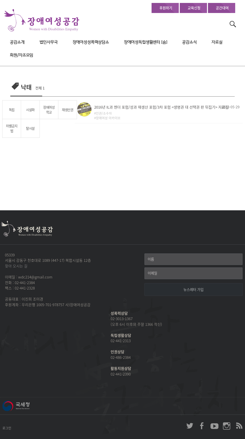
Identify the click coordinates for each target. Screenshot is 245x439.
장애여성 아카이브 (108, 117)
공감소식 (189, 42)
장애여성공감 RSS (239, 426)
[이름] (193, 259)
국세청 (27, 406)
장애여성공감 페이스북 (202, 426)
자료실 (216, 42)
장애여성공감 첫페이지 (41, 20)
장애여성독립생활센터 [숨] (145, 42)
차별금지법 (11, 128)
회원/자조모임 (21, 55)
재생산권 (67, 109)
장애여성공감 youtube (214, 426)
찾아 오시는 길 (16, 266)
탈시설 (30, 128)
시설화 (30, 109)
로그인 (6, 428)
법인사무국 (48, 42)
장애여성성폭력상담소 (91, 42)
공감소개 (17, 42)
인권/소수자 (104, 113)
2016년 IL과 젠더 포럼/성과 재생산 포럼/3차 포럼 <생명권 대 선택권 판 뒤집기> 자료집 (161, 107)
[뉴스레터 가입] (193, 289)
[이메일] (193, 273)
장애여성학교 (49, 110)
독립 (11, 109)
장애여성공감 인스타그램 (226, 426)
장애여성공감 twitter (190, 426)
